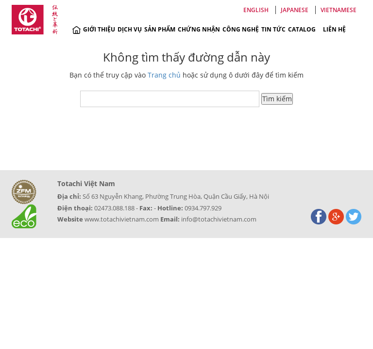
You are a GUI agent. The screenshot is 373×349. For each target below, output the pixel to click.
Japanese (294, 10)
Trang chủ (164, 74)
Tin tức (273, 29)
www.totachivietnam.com (122, 219)
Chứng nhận (199, 29)
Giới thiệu (99, 29)
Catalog (302, 29)
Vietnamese (338, 10)
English (256, 10)
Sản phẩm (159, 29)
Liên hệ (334, 29)
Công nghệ (240, 29)
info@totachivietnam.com (218, 219)
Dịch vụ (130, 29)
